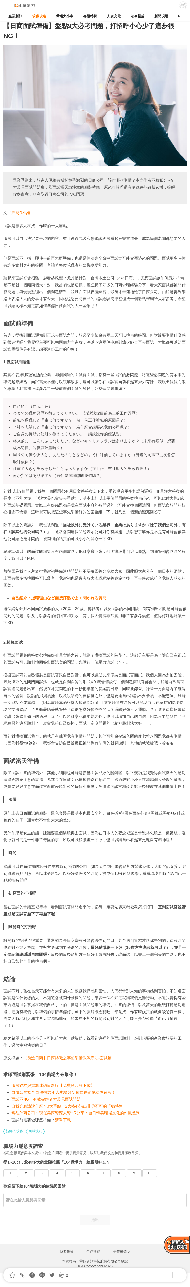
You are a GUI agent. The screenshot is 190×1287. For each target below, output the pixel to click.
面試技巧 (35, 1131)
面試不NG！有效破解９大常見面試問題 (46, 1099)
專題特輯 (90, 16)
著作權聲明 (121, 1251)
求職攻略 (39, 16)
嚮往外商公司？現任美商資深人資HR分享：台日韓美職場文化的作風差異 (75, 1113)
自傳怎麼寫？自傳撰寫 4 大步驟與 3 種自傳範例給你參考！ (63, 1092)
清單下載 (63, 1120)
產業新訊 (15, 16)
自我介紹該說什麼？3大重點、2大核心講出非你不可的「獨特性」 (69, 1106)
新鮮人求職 (14, 1131)
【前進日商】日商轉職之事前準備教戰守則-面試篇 (67, 1058)
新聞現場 (161, 16)
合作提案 (93, 1251)
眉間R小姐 (20, 213)
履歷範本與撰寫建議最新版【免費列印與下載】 (53, 1085)
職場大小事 (64, 16)
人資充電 (114, 16)
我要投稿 (66, 1251)
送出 (95, 1220)
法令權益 (137, 16)
